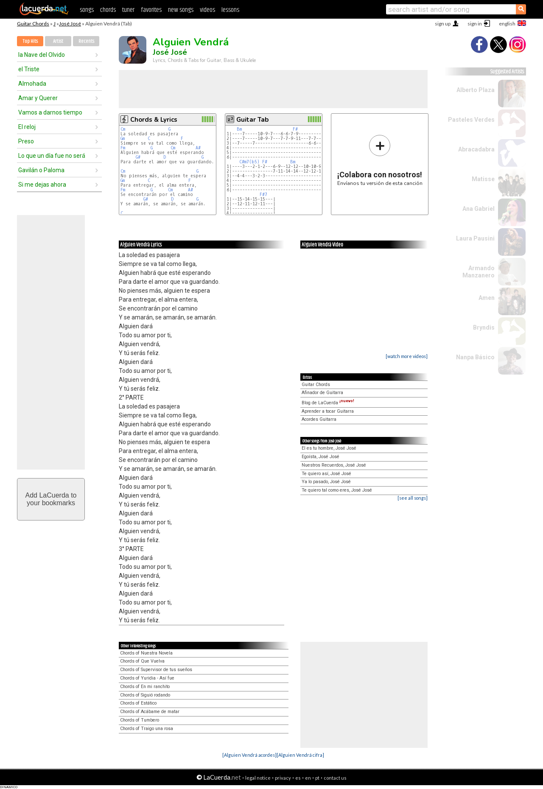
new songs (180, 10)
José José (70, 23)
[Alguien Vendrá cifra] (300, 755)
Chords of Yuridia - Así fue (147, 678)
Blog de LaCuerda (328, 403)
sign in (474, 23)
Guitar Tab (252, 119)
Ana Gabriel (478, 208)
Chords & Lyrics (153, 119)
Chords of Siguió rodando (145, 695)
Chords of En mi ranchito (145, 686)
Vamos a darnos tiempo (50, 112)
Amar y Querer (38, 98)
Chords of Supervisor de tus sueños (156, 669)
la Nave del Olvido (41, 54)
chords (108, 10)
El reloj (27, 126)
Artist (58, 41)
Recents (86, 41)
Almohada (32, 83)
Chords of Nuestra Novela (146, 653)
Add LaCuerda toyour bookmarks (51, 499)
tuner (128, 10)
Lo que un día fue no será (51, 155)
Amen (487, 297)
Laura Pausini (475, 238)
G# (138, 157)
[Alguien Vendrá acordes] (249, 755)
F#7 (263, 194)
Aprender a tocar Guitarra (328, 411)
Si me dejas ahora (42, 184)
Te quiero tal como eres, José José (337, 490)
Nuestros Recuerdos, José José (334, 465)
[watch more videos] (407, 356)
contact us (335, 778)
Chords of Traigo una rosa (146, 728)
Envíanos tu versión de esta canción (380, 160)
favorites (151, 10)
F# (295, 129)
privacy (283, 778)
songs (87, 10)
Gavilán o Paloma (41, 170)
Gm (122, 138)
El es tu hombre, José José (329, 448)
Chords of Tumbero (139, 720)
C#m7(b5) (249, 162)
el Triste (28, 69)
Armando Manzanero (478, 272)
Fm (122, 148)
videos (207, 10)
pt (317, 778)
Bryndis (484, 327)
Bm (239, 129)
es (298, 778)
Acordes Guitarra (319, 419)
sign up (443, 23)
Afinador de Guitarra (322, 392)
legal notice (258, 778)
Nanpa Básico (475, 357)
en (308, 778)
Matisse (483, 179)
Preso (26, 141)
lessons (230, 10)
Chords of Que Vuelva (142, 661)
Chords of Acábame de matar (149, 711)
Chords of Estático (138, 703)
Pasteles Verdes (471, 119)
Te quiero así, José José (326, 473)
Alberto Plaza (475, 90)
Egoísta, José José (320, 456)
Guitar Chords (33, 23)
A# (198, 148)
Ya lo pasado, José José (326, 481)
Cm (122, 129)
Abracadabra (476, 149)
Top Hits (30, 41)
